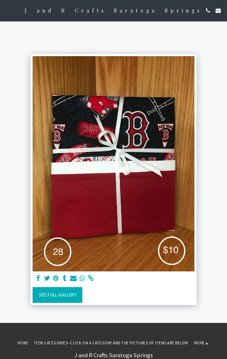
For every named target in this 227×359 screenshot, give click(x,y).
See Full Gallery (58, 294)
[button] (8, 10)
